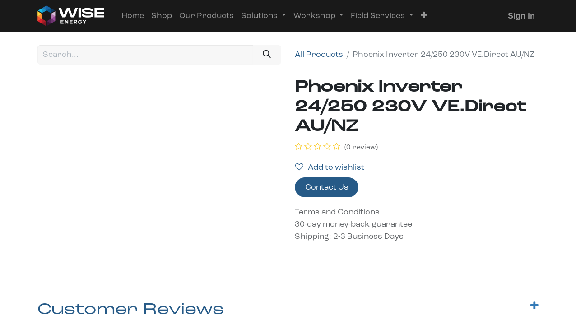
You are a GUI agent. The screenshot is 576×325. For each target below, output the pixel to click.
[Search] (267, 55)
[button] (424, 16)
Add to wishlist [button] (329, 167)
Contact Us (326, 187)
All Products (319, 55)
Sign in (521, 15)
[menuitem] (133, 16)
